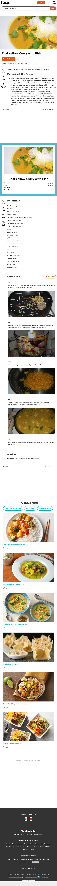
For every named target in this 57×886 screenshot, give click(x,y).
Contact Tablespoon (13, 874)
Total (24, 846)
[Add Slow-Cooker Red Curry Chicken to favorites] (4, 548)
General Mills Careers (24, 862)
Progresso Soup (28, 844)
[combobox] (25, 8)
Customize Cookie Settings (16, 877)
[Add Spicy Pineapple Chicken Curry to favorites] (4, 588)
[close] (55, 882)
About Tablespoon (26, 874)
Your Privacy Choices (32, 877)
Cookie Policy (45, 874)
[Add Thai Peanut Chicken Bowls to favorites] (4, 747)
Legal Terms (45, 877)
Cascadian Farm (38, 846)
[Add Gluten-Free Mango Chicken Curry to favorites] (4, 707)
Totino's (32, 849)
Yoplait (36, 844)
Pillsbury (16, 834)
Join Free (41, 2)
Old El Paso (48, 846)
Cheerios (29, 846)
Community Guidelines (28, 880)
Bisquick (8, 844)
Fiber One (8, 846)
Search (53, 8)
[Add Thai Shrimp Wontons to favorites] (4, 667)
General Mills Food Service (42, 859)
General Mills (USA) (13, 859)
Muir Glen (19, 844)
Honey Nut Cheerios (45, 844)
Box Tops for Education (36, 834)
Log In (48, 2)
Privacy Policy (36, 874)
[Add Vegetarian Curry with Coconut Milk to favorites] (4, 628)
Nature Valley (17, 846)
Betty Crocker (24, 834)
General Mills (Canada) (27, 859)
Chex (13, 844)
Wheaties (25, 849)
